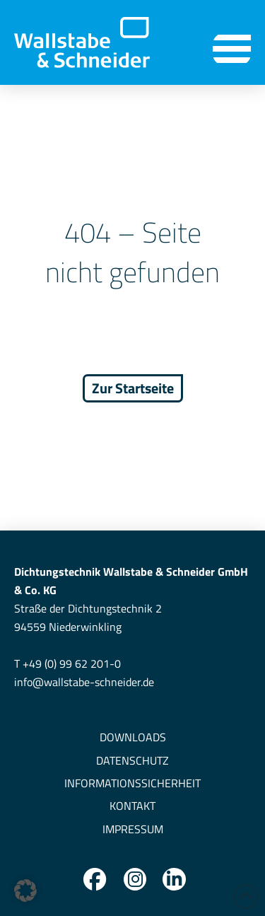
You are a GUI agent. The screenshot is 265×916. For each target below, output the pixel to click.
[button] (232, 49)
